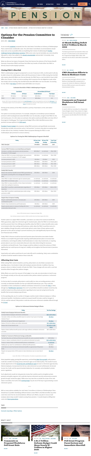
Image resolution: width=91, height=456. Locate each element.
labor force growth (42, 359)
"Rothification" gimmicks (15, 288)
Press (58, 4)
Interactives (50, 4)
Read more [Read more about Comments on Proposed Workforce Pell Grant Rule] (63, 122)
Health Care (72, 70)
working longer (25, 380)
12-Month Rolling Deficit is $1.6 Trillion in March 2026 (74, 45)
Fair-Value (13, 84)
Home (2, 28)
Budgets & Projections (73, 40)
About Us (73, 4)
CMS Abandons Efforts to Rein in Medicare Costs (75, 73)
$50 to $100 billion (51, 340)
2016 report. (22, 122)
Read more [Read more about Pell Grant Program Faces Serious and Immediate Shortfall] (66, 448)
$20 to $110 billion (51, 314)
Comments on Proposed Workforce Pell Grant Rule (74, 102)
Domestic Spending (6, 411)
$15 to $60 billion (51, 323)
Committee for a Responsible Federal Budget (13, 3)
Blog (6, 28)
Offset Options (17, 411)
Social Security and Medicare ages (27, 364)
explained (12, 46)
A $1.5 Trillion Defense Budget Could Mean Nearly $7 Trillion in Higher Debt (45, 445)
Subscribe (82, 4)
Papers (68, 97)
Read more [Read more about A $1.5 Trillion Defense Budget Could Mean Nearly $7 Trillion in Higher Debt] (35, 452)
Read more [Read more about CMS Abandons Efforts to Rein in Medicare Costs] (63, 92)
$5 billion (51, 317)
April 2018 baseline (28, 101)
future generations (12, 399)
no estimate (51, 342)
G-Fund (5, 302)
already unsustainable (29, 55)
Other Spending (11, 41)
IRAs (49, 285)
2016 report (52, 101)
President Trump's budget (8, 126)
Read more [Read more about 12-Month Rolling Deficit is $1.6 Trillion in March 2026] (63, 64)
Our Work (40, 4)
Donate (65, 4)
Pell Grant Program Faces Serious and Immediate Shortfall (74, 443)
